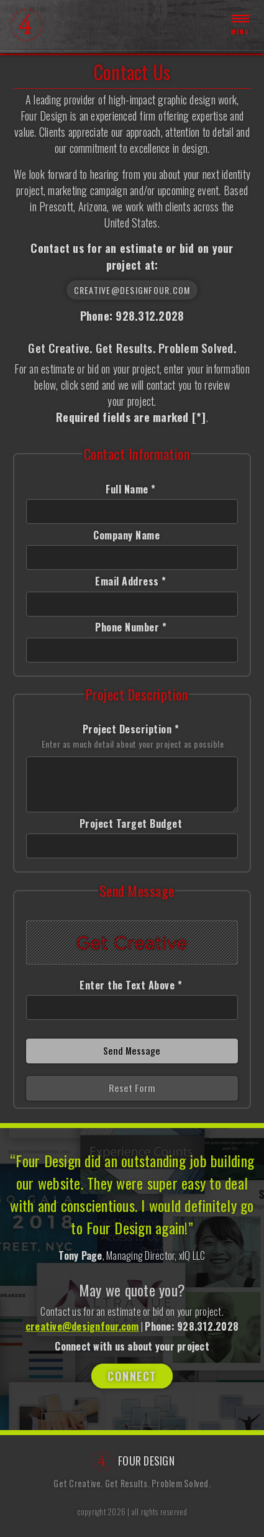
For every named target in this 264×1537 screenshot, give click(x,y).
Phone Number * (130, 627)
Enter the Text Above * (131, 985)
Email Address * (130, 581)
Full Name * (131, 489)
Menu (240, 24)
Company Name (130, 535)
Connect (132, 1376)
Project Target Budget (131, 823)
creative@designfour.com (132, 289)
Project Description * (133, 736)
